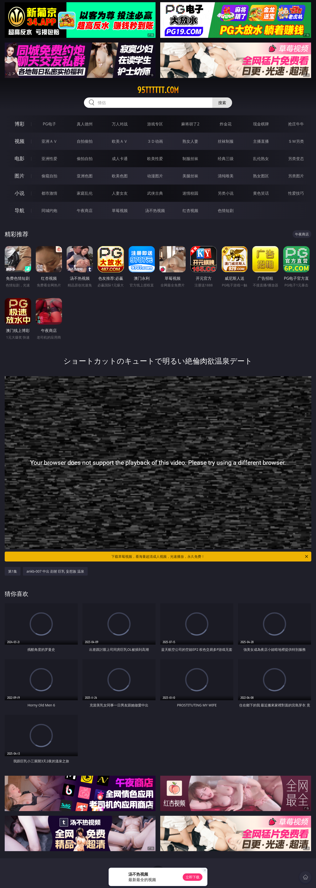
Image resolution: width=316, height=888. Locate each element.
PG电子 (49, 124)
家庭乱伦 (85, 193)
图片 (19, 175)
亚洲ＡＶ (49, 141)
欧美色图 (120, 176)
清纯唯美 (226, 176)
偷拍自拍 (85, 158)
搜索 (222, 102)
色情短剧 (226, 210)
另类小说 (226, 193)
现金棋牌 (261, 124)
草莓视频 (120, 210)
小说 (19, 193)
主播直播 (261, 141)
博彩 (19, 123)
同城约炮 (49, 210)
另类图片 (296, 176)
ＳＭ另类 (296, 141)
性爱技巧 (296, 193)
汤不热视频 (155, 210)
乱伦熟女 (261, 158)
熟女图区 (261, 176)
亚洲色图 (85, 176)
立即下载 (192, 877)
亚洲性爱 (49, 158)
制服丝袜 (190, 158)
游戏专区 (155, 124)
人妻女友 (120, 193)
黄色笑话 (261, 193)
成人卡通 (120, 158)
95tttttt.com (158, 90)
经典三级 (226, 158)
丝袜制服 (226, 141)
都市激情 (49, 193)
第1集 (12, 571)
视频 (19, 141)
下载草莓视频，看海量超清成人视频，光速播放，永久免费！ (210, 557)
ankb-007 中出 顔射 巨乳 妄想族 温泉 (55, 571)
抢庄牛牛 (296, 124)
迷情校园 (190, 193)
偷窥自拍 (49, 176)
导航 (19, 210)
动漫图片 (155, 176)
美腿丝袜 (190, 176)
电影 (19, 158)
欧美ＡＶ (120, 141)
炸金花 (226, 124)
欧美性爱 (155, 158)
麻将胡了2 (190, 124)
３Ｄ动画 (155, 141)
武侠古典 (155, 193)
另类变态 (296, 158)
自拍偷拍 (85, 141)
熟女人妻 (190, 141)
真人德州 (85, 124)
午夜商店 (85, 210)
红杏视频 (190, 210)
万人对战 (120, 124)
